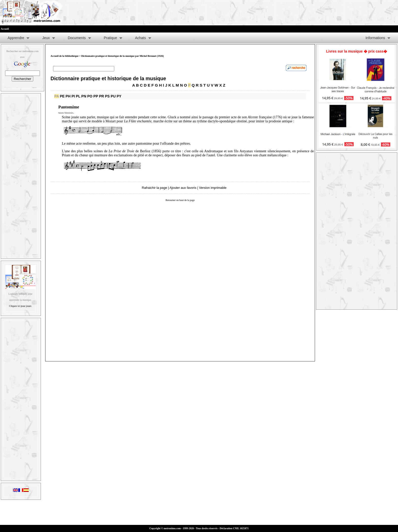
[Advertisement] (21, 175)
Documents (77, 38)
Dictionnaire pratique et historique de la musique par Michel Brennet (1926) (122, 56)
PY (119, 96)
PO (89, 96)
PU (113, 96)
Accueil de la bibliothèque (64, 56)
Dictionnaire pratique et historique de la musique (108, 78)
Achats (140, 38)
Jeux (46, 38)
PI (73, 96)
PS (107, 96)
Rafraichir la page (154, 188)
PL (78, 96)
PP (95, 96)
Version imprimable (212, 188)
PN (83, 96)
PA (56, 96)
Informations (375, 38)
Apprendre (16, 38)
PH (67, 96)
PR (101, 96)
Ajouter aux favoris (183, 188)
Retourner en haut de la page (180, 200)
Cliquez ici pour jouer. (20, 306)
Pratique (110, 38)
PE (62, 96)
